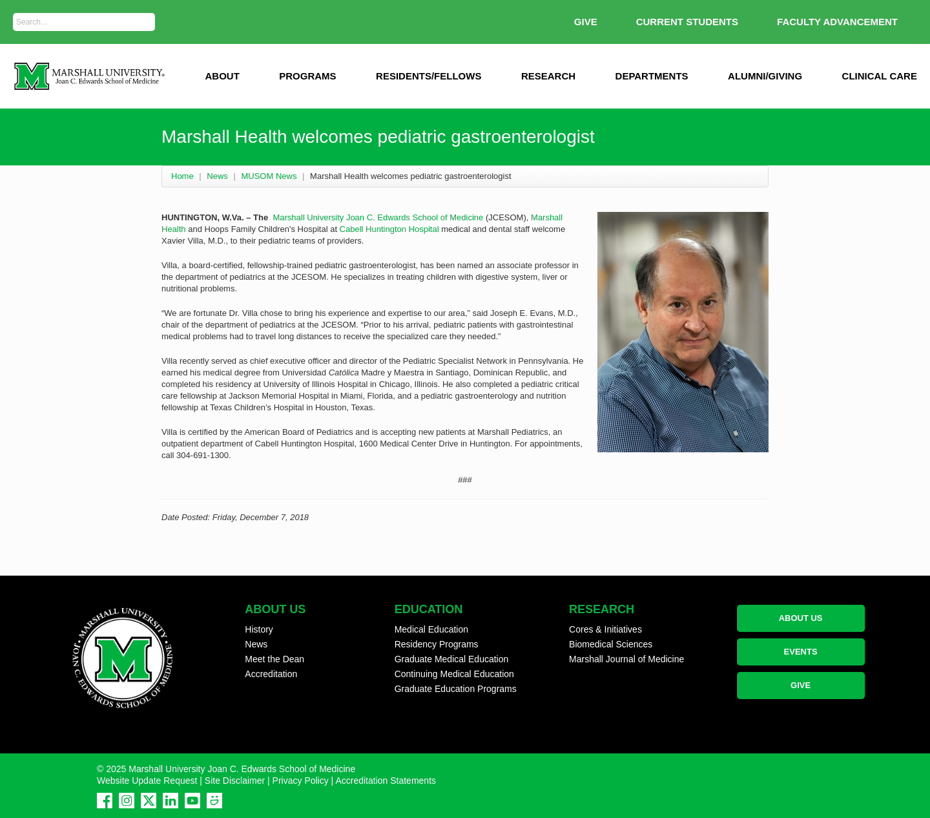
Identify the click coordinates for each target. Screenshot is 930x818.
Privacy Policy (301, 780)
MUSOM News (268, 176)
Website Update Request (147, 780)
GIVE (585, 21)
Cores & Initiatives (605, 629)
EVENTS (801, 651)
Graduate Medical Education (452, 659)
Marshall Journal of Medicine (626, 659)
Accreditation (271, 674)
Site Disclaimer (235, 780)
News (217, 176)
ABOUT (222, 75)
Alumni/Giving (765, 75)
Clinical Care (879, 75)
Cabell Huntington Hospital (389, 229)
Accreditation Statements (385, 780)
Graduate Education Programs (456, 689)
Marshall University (308, 217)
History (259, 629)
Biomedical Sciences (610, 644)
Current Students (687, 21)
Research (548, 75)
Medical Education (431, 629)
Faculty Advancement (837, 21)
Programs (307, 75)
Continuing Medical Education (454, 674)
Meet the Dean (274, 659)
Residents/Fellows (428, 75)
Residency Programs (437, 644)
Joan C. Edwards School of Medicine (414, 217)
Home (182, 176)
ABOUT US (801, 618)
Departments (651, 75)
